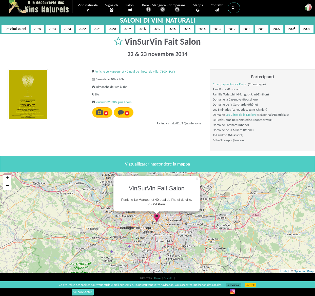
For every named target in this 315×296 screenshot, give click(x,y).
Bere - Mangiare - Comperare (163, 8)
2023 (67, 29)
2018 (142, 29)
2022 (82, 29)
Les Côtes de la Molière (241, 115)
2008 (291, 29)
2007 (306, 29)
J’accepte (250, 285)
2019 (127, 29)
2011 (246, 29)
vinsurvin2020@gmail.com (114, 102)
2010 (261, 29)
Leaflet (284, 271)
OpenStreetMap (303, 271)
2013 (217, 29)
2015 (186, 29)
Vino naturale (88, 7)
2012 (231, 29)
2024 (52, 29)
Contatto (217, 7)
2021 (97, 29)
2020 (112, 29)
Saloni (130, 7)
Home (158, 278)
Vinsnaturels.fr (41, 7)
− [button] (7, 186)
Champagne (221, 84)
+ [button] (7, 178)
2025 (37, 29)
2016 (171, 29)
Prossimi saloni (15, 29)
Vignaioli (111, 7)
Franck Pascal (238, 84)
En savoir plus (233, 285)
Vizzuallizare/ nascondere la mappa (157, 164)
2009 (276, 29)
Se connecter (82, 292)
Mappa (198, 7)
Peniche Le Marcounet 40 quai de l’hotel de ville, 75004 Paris (134, 71)
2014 (202, 29)
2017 (157, 29)
